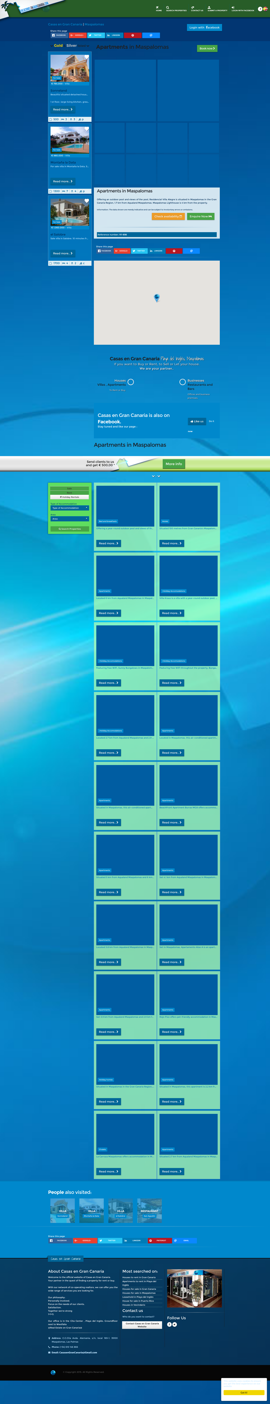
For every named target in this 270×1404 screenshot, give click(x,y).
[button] (156, 298)
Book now (207, 48)
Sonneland (59, 90)
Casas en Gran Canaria (65, 24)
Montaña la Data (63, 162)
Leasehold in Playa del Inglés (137, 1297)
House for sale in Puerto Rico (138, 1301)
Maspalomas (94, 24)
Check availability (168, 216)
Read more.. (63, 109)
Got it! (244, 1392)
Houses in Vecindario (133, 1305)
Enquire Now (201, 216)
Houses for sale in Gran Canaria (139, 1289)
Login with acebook (204, 27)
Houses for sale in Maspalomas (139, 1293)
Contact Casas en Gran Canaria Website (142, 1325)
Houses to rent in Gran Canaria (139, 1277)
